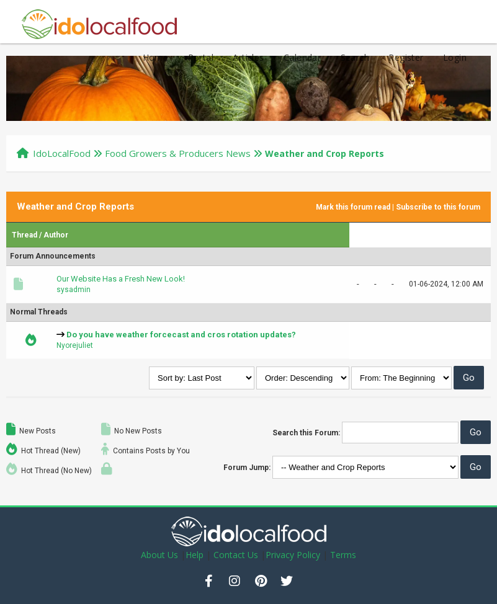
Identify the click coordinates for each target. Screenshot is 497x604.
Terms (343, 555)
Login (455, 57)
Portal (200, 57)
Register (405, 57)
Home (156, 57)
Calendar (302, 57)
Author (55, 235)
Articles (248, 57)
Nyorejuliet (74, 345)
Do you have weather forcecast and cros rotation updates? (181, 334)
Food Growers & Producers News (178, 153)
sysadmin (73, 289)
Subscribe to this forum (438, 207)
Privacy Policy (293, 555)
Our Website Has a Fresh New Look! (120, 278)
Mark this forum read (353, 207)
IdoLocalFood (62, 153)
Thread (24, 235)
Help (195, 555)
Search (355, 57)
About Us (159, 555)
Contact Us (235, 555)
